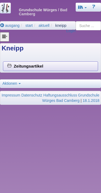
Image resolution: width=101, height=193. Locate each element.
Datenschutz (31, 95)
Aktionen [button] (11, 83)
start (29, 25)
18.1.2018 (91, 100)
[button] (82, 7)
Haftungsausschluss (60, 95)
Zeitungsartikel (25, 66)
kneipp (60, 25)
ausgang (10, 25)
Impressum (11, 95)
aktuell (44, 25)
